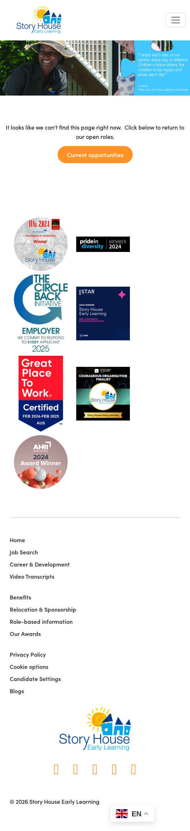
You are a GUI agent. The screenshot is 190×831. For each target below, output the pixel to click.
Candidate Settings (35, 678)
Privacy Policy (28, 654)
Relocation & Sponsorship (43, 609)
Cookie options (29, 666)
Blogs (17, 691)
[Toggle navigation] (176, 20)
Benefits (20, 597)
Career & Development (40, 564)
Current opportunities (95, 155)
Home (17, 540)
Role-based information (41, 621)
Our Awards (25, 633)
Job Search (24, 552)
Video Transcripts (32, 576)
